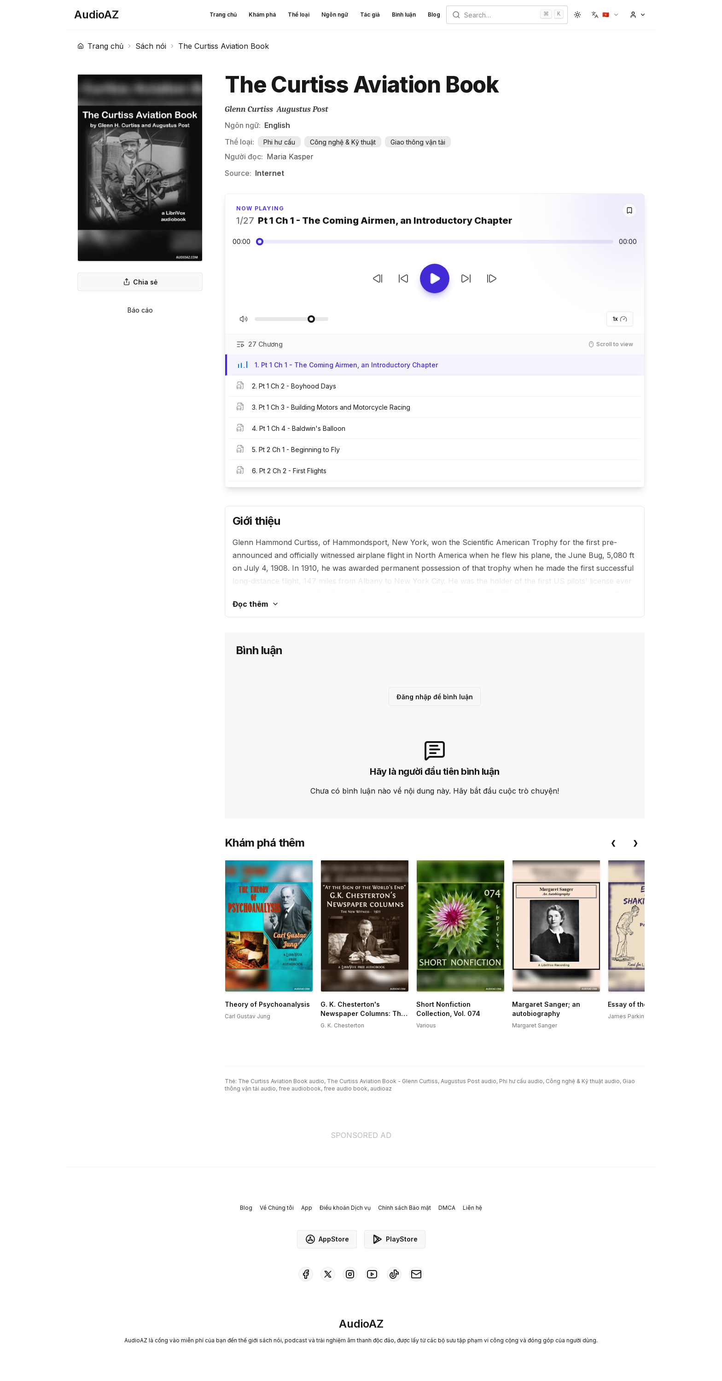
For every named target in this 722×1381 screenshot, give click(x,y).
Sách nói (150, 46)
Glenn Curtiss (249, 109)
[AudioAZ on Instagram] (350, 1274)
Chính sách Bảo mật (404, 1207)
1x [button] (619, 319)
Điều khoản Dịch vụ (345, 1207)
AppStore (327, 1239)
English (277, 125)
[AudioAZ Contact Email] (416, 1274)
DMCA (446, 1207)
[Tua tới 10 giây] (466, 278)
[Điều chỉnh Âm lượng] (291, 319)
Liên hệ (472, 1207)
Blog (434, 14)
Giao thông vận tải (417, 142)
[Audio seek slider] (434, 241)
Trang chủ (223, 14)
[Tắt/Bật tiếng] (243, 319)
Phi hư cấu (279, 142)
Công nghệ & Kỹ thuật (343, 142)
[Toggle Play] (434, 278)
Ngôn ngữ (334, 14)
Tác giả (370, 14)
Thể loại (298, 14)
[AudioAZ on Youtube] (372, 1274)
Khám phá (262, 14)
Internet (269, 173)
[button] (605, 14)
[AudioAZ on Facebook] (305, 1274)
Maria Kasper (290, 156)
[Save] (629, 210)
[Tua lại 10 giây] (403, 278)
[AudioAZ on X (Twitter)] (327, 1274)
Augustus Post (302, 109)
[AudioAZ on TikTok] (394, 1274)
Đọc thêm (256, 604)
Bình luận (404, 14)
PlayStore (395, 1239)
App (306, 1207)
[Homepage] (96, 15)
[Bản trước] (377, 278)
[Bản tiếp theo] (492, 278)
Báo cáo (140, 310)
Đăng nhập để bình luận (434, 697)
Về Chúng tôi (277, 1207)
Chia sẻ (140, 282)
